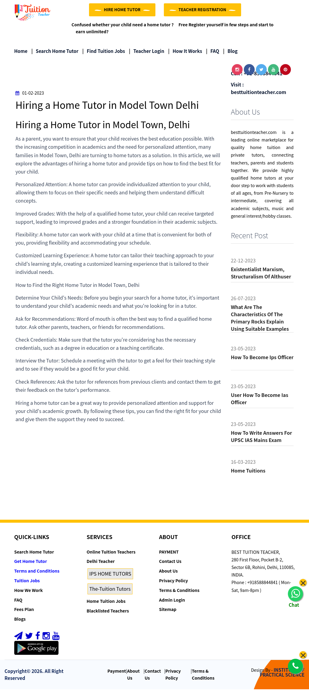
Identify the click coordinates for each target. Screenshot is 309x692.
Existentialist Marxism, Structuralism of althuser (261, 275)
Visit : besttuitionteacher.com (258, 90)
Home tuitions (248, 473)
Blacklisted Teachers (108, 613)
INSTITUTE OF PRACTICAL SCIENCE (282, 675)
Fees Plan (24, 612)
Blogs (20, 622)
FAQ (212, 53)
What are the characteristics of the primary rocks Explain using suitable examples (260, 320)
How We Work (28, 593)
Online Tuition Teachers (111, 554)
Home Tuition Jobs (106, 604)
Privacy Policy (173, 583)
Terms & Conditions (179, 593)
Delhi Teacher (101, 564)
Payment (116, 674)
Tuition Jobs (27, 583)
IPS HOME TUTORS (110, 576)
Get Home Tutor (30, 564)
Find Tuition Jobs (103, 53)
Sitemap (167, 612)
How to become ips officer (262, 359)
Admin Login (172, 602)
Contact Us (170, 564)
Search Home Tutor (54, 53)
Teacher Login (146, 53)
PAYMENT (169, 554)
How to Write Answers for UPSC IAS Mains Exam (261, 439)
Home (20, 53)
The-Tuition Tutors (110, 591)
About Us (168, 573)
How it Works (185, 53)
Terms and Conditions (36, 573)
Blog (230, 53)
